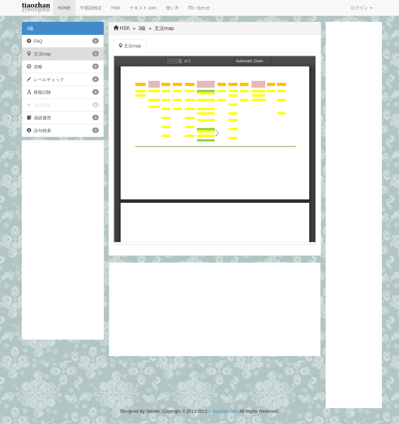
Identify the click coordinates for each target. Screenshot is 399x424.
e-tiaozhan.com (223, 411)
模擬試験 (63, 92)
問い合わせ (199, 7)
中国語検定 (91, 7)
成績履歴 (63, 117)
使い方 (172, 7)
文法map (63, 53)
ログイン (362, 7)
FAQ (63, 41)
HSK (115, 7)
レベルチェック (63, 79)
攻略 (63, 66)
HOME (64, 7)
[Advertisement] (63, 239)
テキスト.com (143, 7)
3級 (30, 28)
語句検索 (63, 130)
